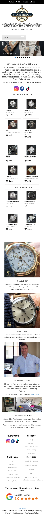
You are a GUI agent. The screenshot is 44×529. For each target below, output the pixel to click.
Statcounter (22, 508)
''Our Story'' (35, 394)
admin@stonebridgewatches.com (33, 480)
